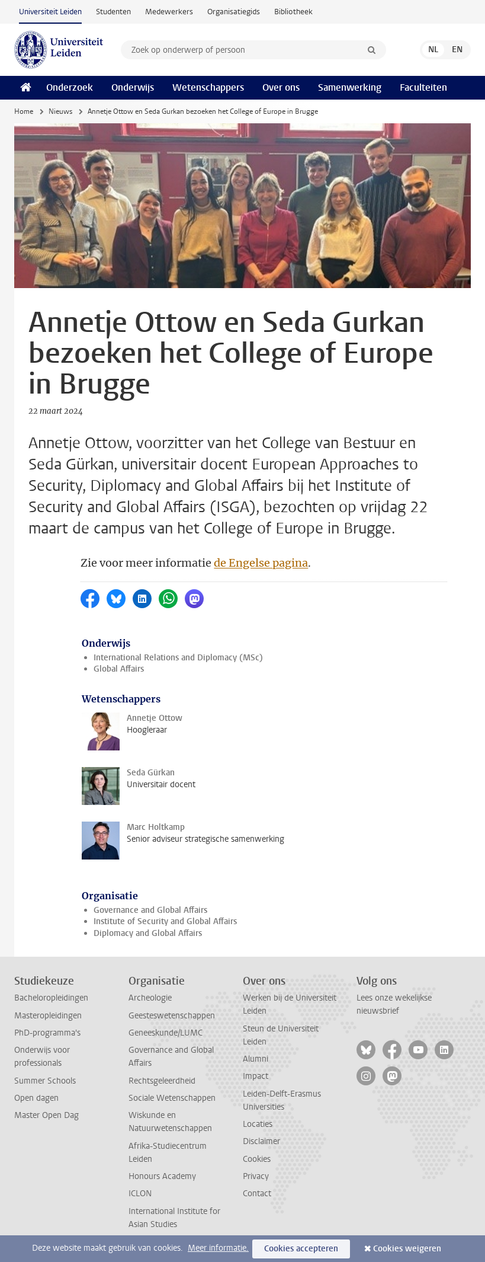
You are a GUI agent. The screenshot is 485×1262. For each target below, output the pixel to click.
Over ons (281, 87)
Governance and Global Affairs (150, 910)
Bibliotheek (293, 12)
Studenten (113, 12)
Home (23, 111)
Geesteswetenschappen (172, 1015)
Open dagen (36, 1098)
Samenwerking (349, 87)
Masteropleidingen (48, 1015)
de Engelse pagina (261, 563)
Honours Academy (162, 1176)
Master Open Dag (46, 1115)
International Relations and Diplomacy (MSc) (178, 657)
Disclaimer (261, 1141)
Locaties (257, 1124)
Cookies (257, 1159)
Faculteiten (423, 87)
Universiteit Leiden (50, 12)
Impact (255, 1076)
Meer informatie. (218, 1248)
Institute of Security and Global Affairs (165, 921)
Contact (257, 1193)
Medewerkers (169, 12)
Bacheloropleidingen (51, 998)
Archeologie (150, 998)
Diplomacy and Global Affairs (148, 933)
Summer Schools (45, 1081)
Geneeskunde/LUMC (166, 1033)
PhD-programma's (47, 1033)
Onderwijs (132, 87)
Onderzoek (69, 87)
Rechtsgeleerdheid (162, 1081)
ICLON (140, 1193)
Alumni (255, 1059)
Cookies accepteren (301, 1248)
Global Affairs (119, 669)
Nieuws (60, 111)
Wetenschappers (208, 87)
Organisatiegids (233, 12)
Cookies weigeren (407, 1248)
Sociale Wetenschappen (172, 1098)
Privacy (256, 1176)
